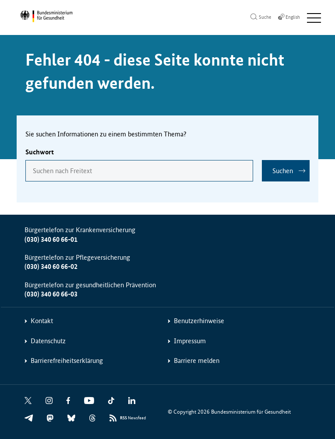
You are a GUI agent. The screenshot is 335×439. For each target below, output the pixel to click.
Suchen (282, 171)
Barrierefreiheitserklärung (67, 360)
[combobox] (139, 170)
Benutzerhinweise (199, 321)
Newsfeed (133, 418)
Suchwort (39, 152)
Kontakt (42, 321)
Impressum (190, 341)
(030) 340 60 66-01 (51, 239)
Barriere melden (196, 360)
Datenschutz (48, 341)
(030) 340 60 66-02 (51, 266)
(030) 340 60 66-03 (51, 294)
